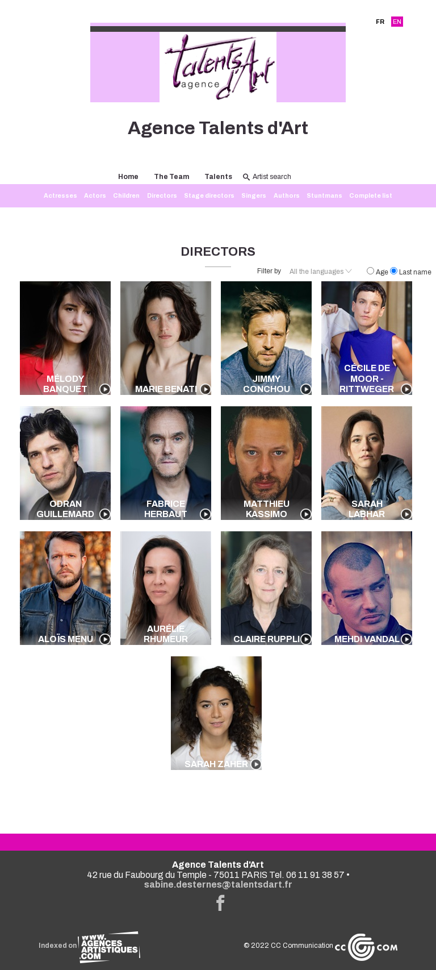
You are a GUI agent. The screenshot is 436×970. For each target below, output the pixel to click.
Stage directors (209, 196)
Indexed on (89, 946)
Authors (287, 196)
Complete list (370, 196)
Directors (162, 196)
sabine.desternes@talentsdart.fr (218, 884)
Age (378, 272)
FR (380, 21)
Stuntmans (324, 196)
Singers (253, 196)
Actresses (60, 196)
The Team (171, 177)
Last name (410, 272)
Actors (95, 196)
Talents (218, 177)
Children (126, 196)
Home (128, 177)
